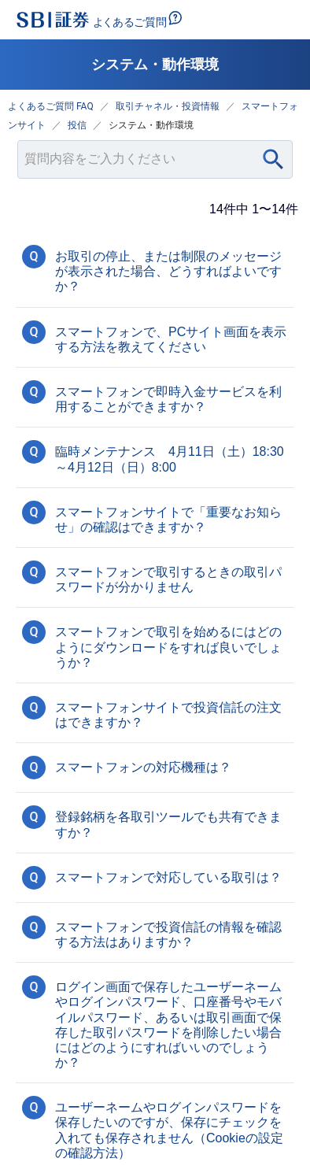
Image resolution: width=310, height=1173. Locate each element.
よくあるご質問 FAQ (51, 106)
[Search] (273, 159)
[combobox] (155, 159)
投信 (77, 125)
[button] (155, 269)
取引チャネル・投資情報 (168, 106)
